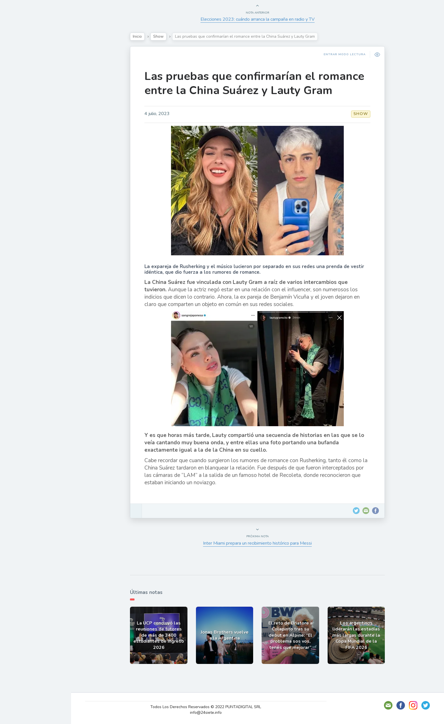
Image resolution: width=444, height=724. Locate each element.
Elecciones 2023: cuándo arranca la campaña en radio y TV (260, 19)
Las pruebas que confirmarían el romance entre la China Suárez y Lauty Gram (257, 83)
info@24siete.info (209, 712)
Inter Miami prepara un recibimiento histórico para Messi (260, 543)
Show (18, 84)
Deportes (22, 137)
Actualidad (24, 71)
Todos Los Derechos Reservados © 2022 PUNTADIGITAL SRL (209, 707)
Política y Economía (34, 98)
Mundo (19, 124)
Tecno (18, 111)
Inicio (140, 36)
